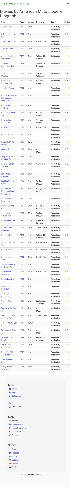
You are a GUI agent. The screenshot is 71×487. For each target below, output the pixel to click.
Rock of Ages (6, 250)
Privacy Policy (16, 432)
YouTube (13, 467)
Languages (15, 403)
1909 (22, 272)
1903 (22, 95)
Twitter (13, 456)
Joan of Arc (6, 149)
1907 (22, 142)
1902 (22, 49)
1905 (22, 34)
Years (12, 392)
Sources (13, 435)
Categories (15, 396)
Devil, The (5, 127)
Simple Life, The (7, 279)
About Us (14, 421)
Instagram (14, 460)
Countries (14, 400)
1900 (22, 73)
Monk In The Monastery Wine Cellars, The (7, 191)
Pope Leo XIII (6, 235)
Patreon (13, 464)
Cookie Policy (16, 424)
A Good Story (6, 27)
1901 (22, 81)
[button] (68, 3)
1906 (22, 181)
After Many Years (8, 41)
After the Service (8, 49)
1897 (22, 27)
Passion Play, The (8, 220)
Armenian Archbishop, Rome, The (8, 66)
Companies (15, 407)
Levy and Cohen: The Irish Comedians (7, 166)
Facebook (14, 453)
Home (13, 389)
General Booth (7, 135)
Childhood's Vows (8, 88)
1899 (22, 56)
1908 (22, 41)
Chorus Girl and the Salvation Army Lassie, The (9, 98)
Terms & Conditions (18, 428)
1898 (22, 63)
